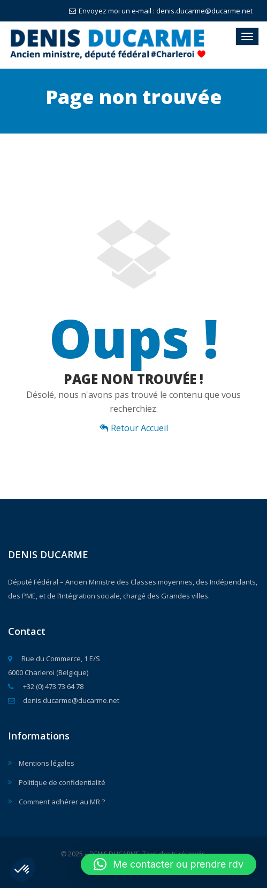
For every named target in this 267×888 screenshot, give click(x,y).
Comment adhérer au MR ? (62, 801)
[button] (22, 870)
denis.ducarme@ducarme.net (63, 700)
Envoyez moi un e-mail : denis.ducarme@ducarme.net (161, 11)
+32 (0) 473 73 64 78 (45, 686)
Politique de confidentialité (62, 782)
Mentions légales (46, 763)
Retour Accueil (134, 428)
